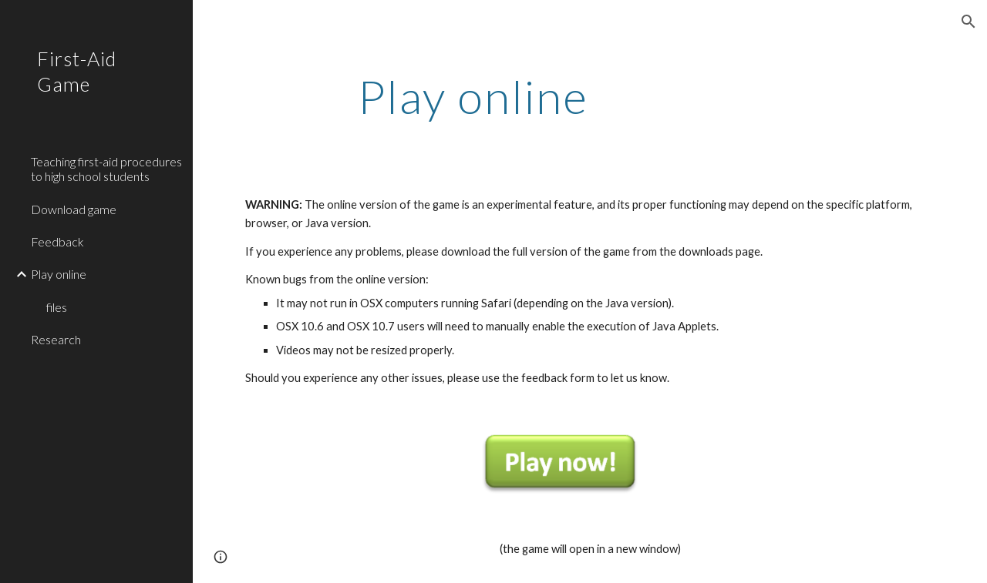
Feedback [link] (57, 241)
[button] (968, 21)
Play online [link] (58, 273)
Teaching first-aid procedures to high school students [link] (106, 168)
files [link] (56, 307)
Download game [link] (73, 209)
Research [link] (56, 339)
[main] (473, 96)
